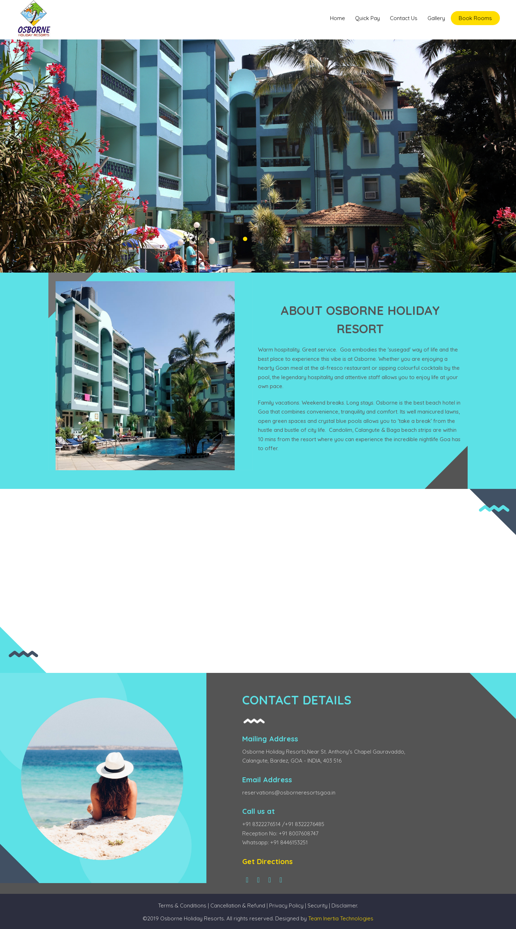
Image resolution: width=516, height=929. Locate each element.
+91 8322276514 (262, 824)
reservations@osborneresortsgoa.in (288, 792)
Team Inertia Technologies (340, 918)
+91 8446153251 (289, 842)
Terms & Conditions (182, 905)
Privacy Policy (286, 905)
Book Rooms (475, 18)
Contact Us (403, 18)
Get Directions (267, 861)
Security (318, 905)
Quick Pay (367, 18)
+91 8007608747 (299, 833)
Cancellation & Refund (237, 905)
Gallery (436, 18)
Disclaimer (344, 905)
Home (337, 18)
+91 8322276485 (304, 824)
